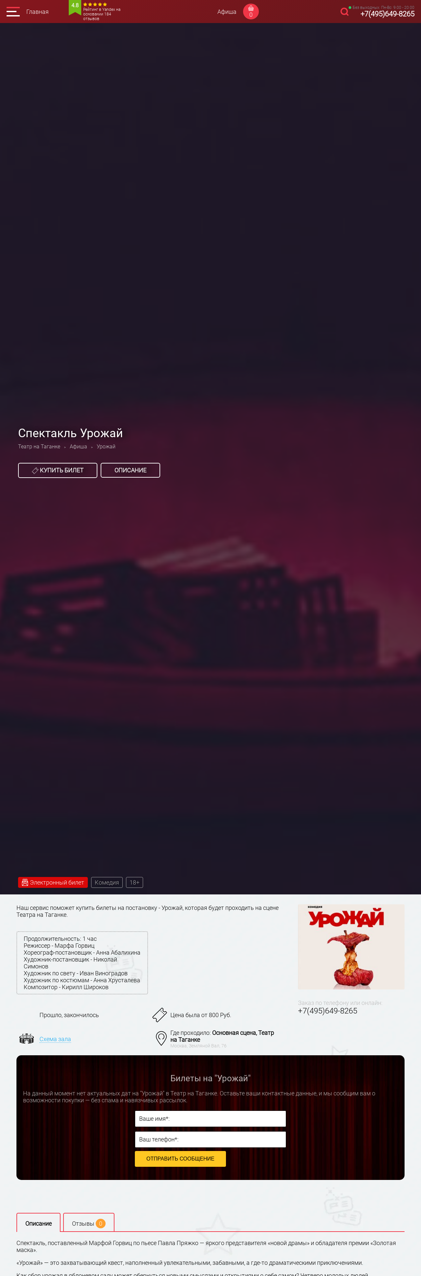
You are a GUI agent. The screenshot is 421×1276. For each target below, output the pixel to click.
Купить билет (58, 470)
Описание (130, 470)
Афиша (226, 11)
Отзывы (89, 1223)
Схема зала (55, 1039)
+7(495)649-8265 (387, 14)
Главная (37, 11)
